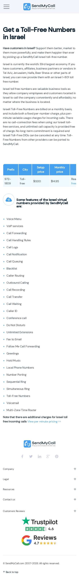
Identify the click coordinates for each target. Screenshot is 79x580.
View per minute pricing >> (44, 421)
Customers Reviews (14, 511)
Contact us (9, 499)
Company (8, 469)
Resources (8, 489)
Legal (6, 479)
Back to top (10, 572)
